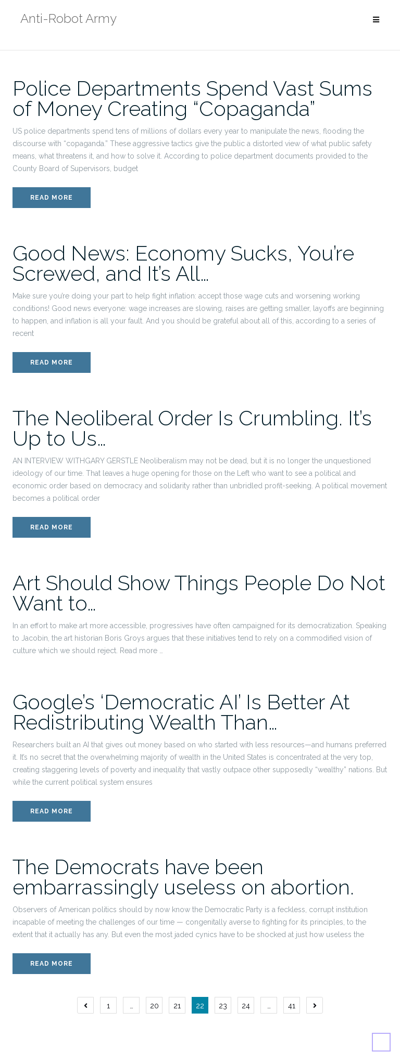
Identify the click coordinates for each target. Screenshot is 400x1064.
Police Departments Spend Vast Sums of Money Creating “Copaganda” (192, 98)
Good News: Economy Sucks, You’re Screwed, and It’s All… (183, 263)
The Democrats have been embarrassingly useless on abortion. (183, 876)
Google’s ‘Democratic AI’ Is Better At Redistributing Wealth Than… (181, 712)
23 (223, 1006)
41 (291, 1006)
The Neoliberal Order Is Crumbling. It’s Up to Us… (192, 428)
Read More (51, 197)
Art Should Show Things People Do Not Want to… (198, 592)
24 (246, 1006)
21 (177, 1006)
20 (154, 1006)
